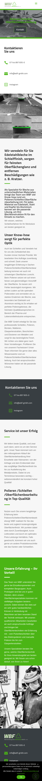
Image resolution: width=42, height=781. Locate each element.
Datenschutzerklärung (30, 771)
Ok (21, 777)
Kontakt (20, 29)
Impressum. (21, 773)
